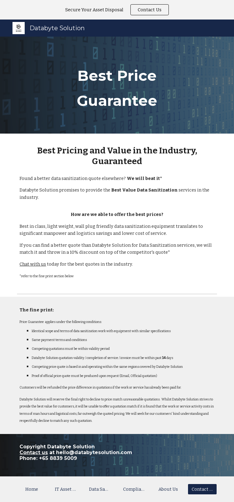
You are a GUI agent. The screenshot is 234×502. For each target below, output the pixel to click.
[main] (117, 85)
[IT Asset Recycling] (65, 489)
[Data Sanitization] (99, 489)
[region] (117, 10)
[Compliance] (133, 489)
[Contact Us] (202, 489)
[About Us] (168, 489)
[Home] (31, 489)
